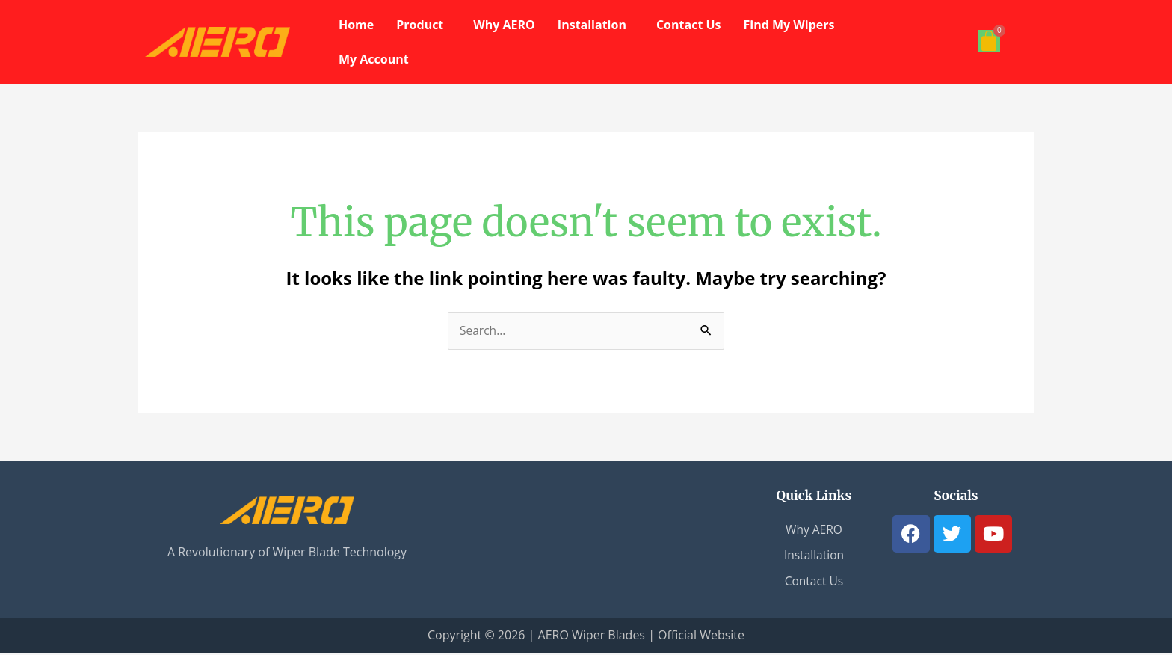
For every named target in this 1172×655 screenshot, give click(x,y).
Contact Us (688, 24)
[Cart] (989, 41)
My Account (374, 59)
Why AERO (504, 24)
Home (356, 24)
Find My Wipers (789, 24)
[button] (423, 24)
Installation (592, 24)
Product (419, 24)
